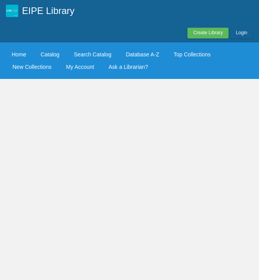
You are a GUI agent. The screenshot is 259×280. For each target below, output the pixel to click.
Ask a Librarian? (128, 67)
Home (19, 54)
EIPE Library (48, 10)
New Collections (31, 67)
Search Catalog (93, 54)
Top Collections (192, 54)
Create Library (208, 32)
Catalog (50, 54)
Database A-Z (142, 54)
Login (241, 32)
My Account (80, 67)
